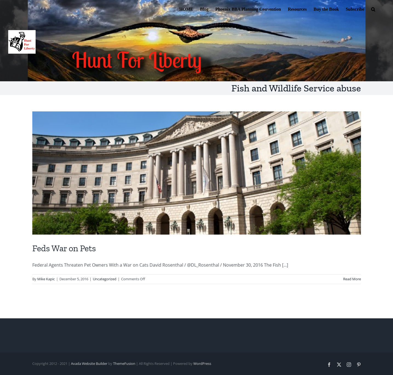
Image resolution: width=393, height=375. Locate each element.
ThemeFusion (124, 363)
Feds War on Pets (64, 248)
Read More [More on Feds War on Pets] (352, 278)
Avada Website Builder (89, 363)
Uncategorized (104, 278)
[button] (373, 9)
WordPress (202, 363)
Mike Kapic (46, 278)
